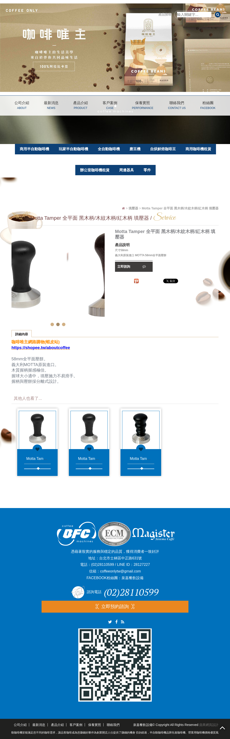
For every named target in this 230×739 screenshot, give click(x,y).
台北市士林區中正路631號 (120, 558)
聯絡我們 (177, 106)
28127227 (142, 565)
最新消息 (51, 106)
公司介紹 (21, 106)
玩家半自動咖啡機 (73, 149)
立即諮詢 (131, 266)
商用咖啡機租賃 (198, 149)
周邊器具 (126, 170)
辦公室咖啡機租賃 (94, 170)
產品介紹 (80, 106)
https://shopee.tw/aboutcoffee (40, 347)
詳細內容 (21, 334)
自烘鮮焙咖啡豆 (163, 149)
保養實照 (142, 106)
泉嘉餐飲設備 (132, 578)
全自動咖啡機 (109, 149)
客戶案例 (110, 106)
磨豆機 (134, 149)
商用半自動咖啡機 (34, 149)
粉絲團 (208, 106)
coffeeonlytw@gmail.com (120, 571)
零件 (147, 170)
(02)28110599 (102, 565)
